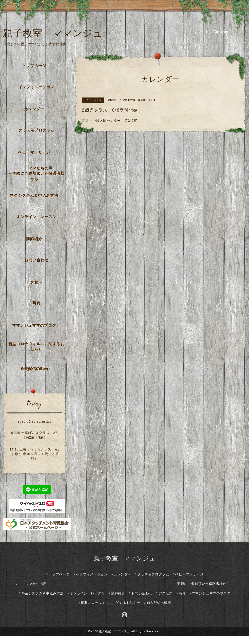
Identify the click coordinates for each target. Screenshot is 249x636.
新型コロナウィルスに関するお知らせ (36, 346)
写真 (36, 303)
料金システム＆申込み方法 (34, 195)
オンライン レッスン (36, 216)
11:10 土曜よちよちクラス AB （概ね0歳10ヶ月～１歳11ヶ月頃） (34, 453)
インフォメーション (36, 86)
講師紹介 (34, 238)
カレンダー (34, 108)
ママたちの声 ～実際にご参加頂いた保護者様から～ (37, 173)
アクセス (34, 282)
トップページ (34, 65)
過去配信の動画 (34, 368)
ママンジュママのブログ (34, 325)
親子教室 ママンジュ (53, 33)
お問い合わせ (36, 259)
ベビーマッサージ (34, 152)
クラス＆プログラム (36, 130)
